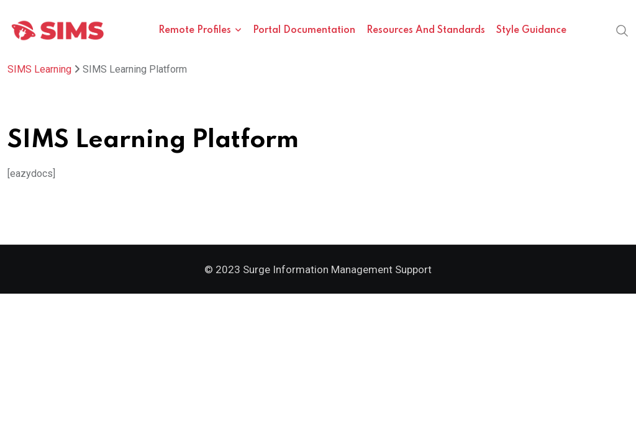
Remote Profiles (194, 30)
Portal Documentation (304, 30)
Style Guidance (531, 30)
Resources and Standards (425, 30)
